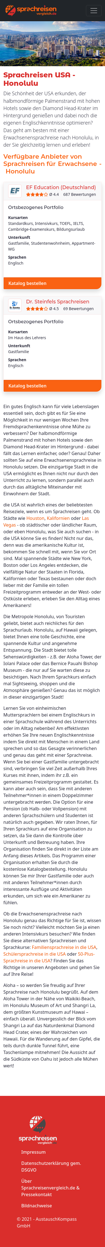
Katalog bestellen (27, 283)
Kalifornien (58, 518)
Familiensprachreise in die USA (64, 947)
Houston (35, 518)
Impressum (33, 1152)
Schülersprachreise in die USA (34, 954)
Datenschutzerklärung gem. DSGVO (51, 1166)
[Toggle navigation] (94, 10)
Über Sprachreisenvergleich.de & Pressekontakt (50, 1188)
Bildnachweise (36, 1206)
